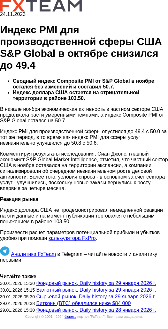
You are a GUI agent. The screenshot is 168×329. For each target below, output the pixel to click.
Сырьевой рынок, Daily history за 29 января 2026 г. (95, 296)
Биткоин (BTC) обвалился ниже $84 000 (83, 303)
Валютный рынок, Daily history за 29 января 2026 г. (96, 290)
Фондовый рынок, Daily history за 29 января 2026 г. (96, 283)
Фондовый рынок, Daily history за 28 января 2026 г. (96, 310)
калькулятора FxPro (72, 238)
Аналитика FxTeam (33, 254)
